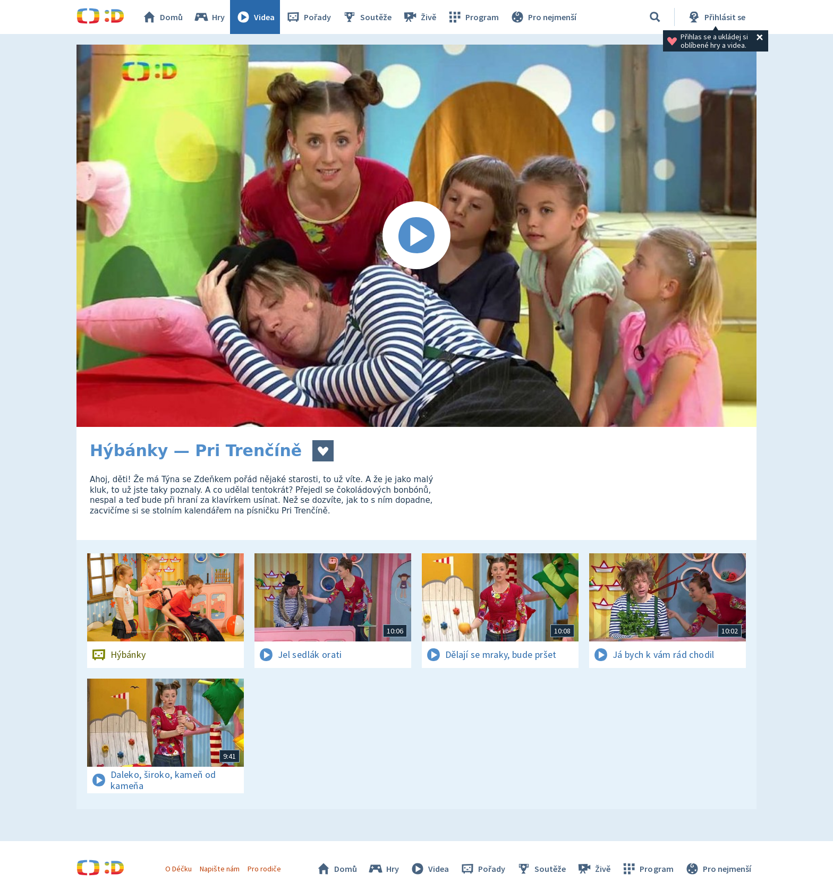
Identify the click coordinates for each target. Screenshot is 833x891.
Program (473, 17)
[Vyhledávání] (655, 17)
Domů (162, 17)
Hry (209, 17)
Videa (255, 17)
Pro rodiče (264, 868)
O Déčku (178, 868)
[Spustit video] (416, 236)
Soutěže (367, 17)
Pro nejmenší (542, 17)
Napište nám (219, 868)
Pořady (308, 17)
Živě (419, 17)
